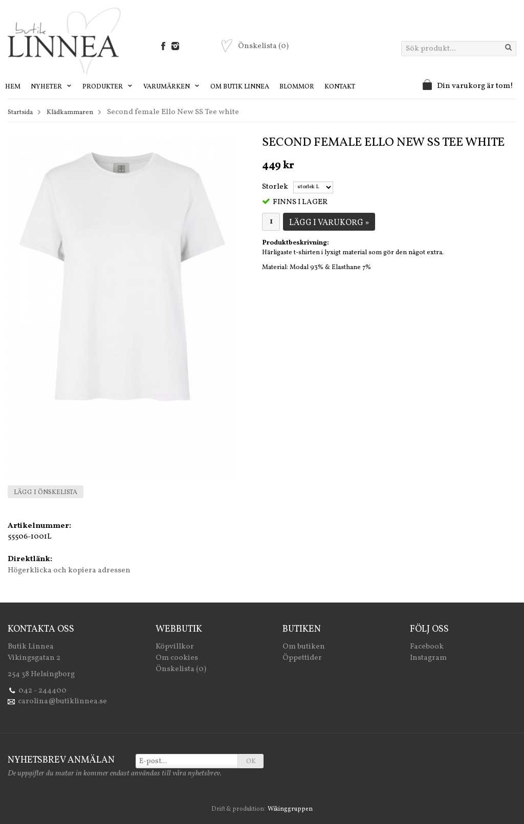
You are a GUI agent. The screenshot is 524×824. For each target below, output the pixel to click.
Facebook (427, 646)
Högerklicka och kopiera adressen (69, 570)
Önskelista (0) (181, 669)
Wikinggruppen (290, 809)
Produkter (107, 87)
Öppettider (302, 658)
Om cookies (177, 658)
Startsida (20, 112)
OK (251, 761)
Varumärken (171, 87)
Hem (12, 87)
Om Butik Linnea (239, 87)
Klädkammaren (70, 112)
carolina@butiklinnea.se (62, 701)
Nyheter (51, 87)
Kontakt (339, 87)
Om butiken (303, 646)
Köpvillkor (175, 646)
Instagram (428, 658)
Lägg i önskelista (45, 492)
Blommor (296, 87)
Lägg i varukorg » (329, 223)
